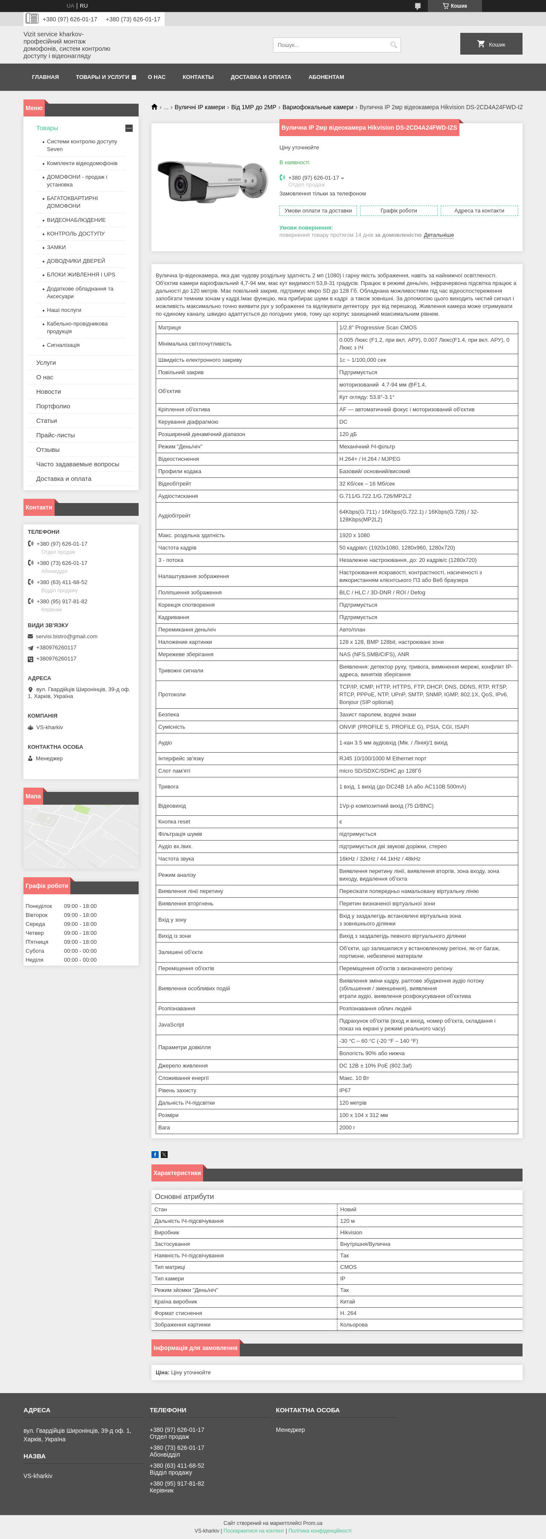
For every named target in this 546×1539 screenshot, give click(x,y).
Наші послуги (64, 310)
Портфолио (53, 406)
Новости (48, 391)
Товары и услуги (102, 77)
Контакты (198, 77)
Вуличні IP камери (200, 107)
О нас (157, 77)
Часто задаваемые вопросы (77, 464)
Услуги (46, 362)
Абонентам (326, 77)
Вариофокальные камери (317, 107)
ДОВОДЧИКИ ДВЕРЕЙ (76, 261)
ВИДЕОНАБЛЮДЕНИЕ (76, 220)
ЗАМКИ (56, 247)
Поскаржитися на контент (254, 1531)
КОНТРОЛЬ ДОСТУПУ (76, 233)
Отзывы (48, 449)
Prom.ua (312, 1523)
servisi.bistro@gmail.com (67, 636)
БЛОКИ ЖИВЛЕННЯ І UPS (81, 274)
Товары (47, 127)
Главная (45, 77)
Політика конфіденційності (319, 1531)
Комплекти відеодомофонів (82, 163)
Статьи (46, 420)
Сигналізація (63, 345)
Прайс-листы (55, 435)
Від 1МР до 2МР (253, 107)
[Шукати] (393, 45)
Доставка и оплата (261, 77)
